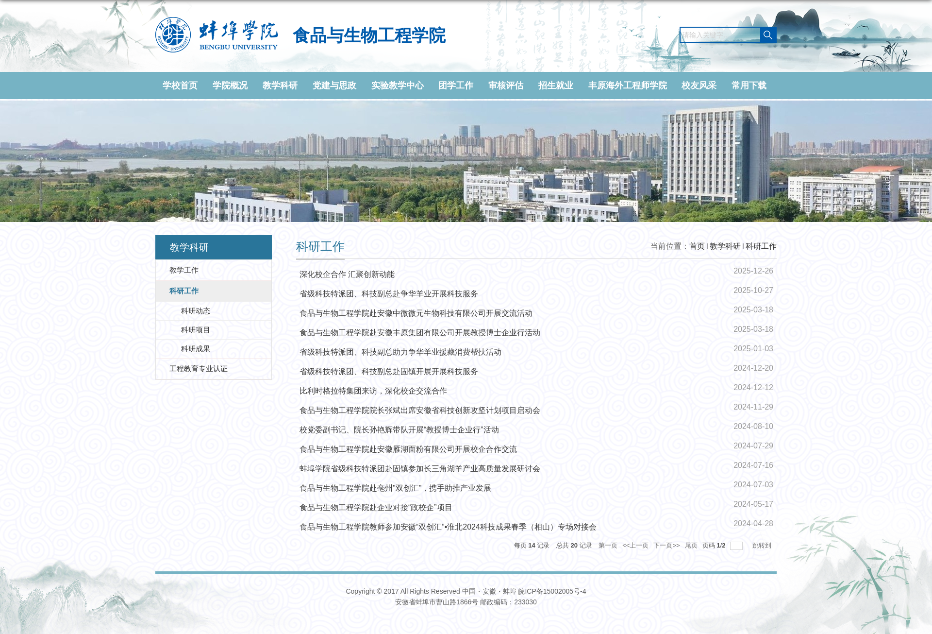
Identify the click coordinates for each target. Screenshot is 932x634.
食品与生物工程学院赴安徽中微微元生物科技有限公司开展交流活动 (416, 313)
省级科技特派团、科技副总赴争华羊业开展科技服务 (389, 294)
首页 (697, 246)
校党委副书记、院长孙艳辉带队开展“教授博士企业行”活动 (399, 430)
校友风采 (699, 85)
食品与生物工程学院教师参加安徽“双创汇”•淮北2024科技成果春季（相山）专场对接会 (448, 527)
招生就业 (555, 85)
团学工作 (455, 85)
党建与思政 (334, 85)
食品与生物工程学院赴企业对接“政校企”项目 (376, 507)
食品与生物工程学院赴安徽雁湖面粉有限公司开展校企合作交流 (408, 449)
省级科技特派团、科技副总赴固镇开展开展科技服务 (389, 371)
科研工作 (761, 246)
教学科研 (280, 85)
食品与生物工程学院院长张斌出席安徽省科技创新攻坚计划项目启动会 (420, 410)
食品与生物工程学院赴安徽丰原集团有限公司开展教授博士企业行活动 (420, 332)
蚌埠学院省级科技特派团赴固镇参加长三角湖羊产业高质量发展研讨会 (420, 468)
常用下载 (749, 85)
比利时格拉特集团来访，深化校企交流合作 (373, 391)
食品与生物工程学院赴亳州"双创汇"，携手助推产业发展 (395, 488)
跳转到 (762, 545)
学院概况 (230, 85)
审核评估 (505, 85)
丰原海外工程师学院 (627, 85)
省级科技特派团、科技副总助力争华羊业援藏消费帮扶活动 (400, 352)
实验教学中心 (397, 85)
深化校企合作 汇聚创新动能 (347, 274)
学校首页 (180, 85)
